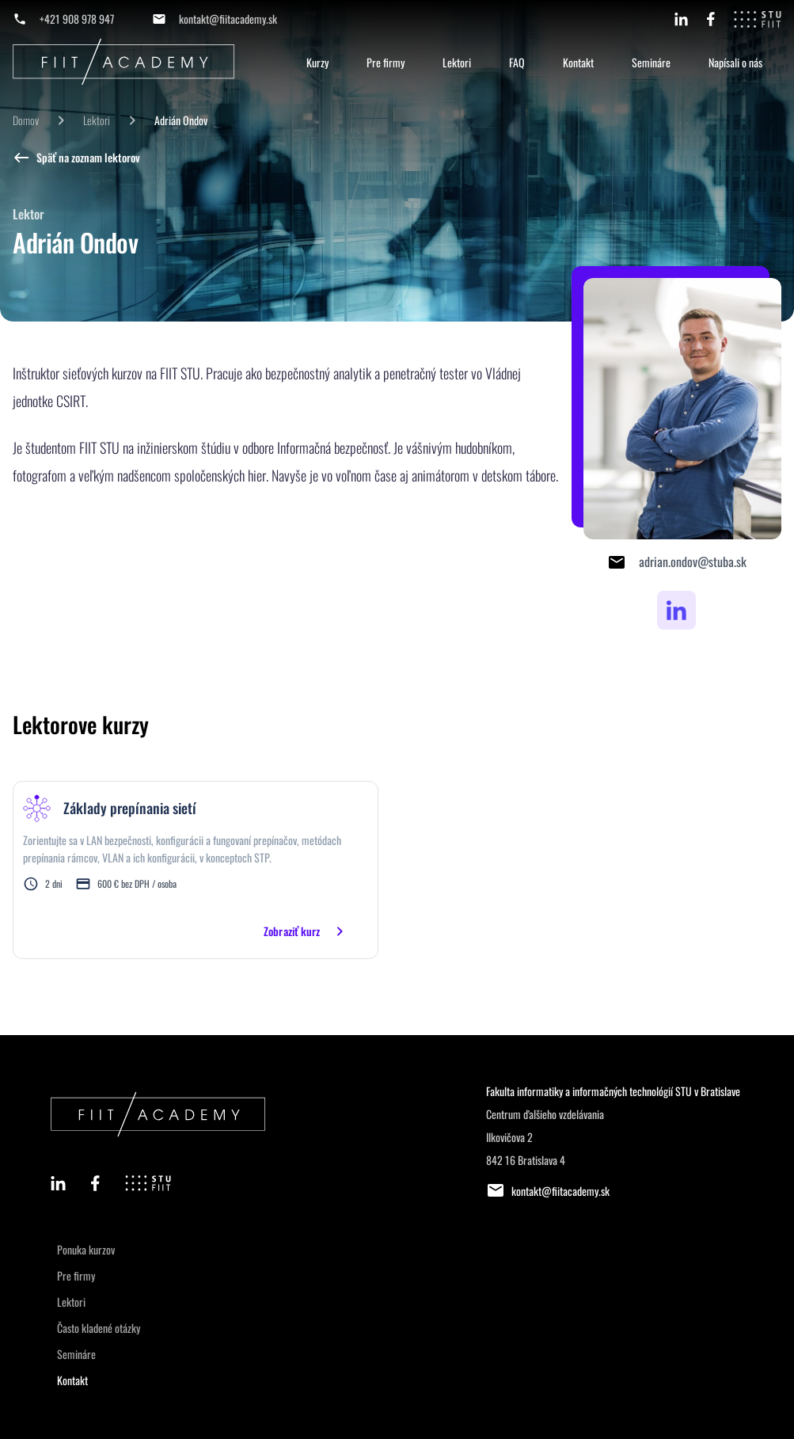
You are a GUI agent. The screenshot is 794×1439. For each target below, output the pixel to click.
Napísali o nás (735, 62)
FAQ (517, 62)
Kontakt (578, 62)
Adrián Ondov (180, 120)
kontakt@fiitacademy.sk (228, 18)
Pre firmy (386, 62)
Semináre (651, 62)
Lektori (457, 62)
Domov (26, 120)
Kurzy (317, 62)
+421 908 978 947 (77, 18)
